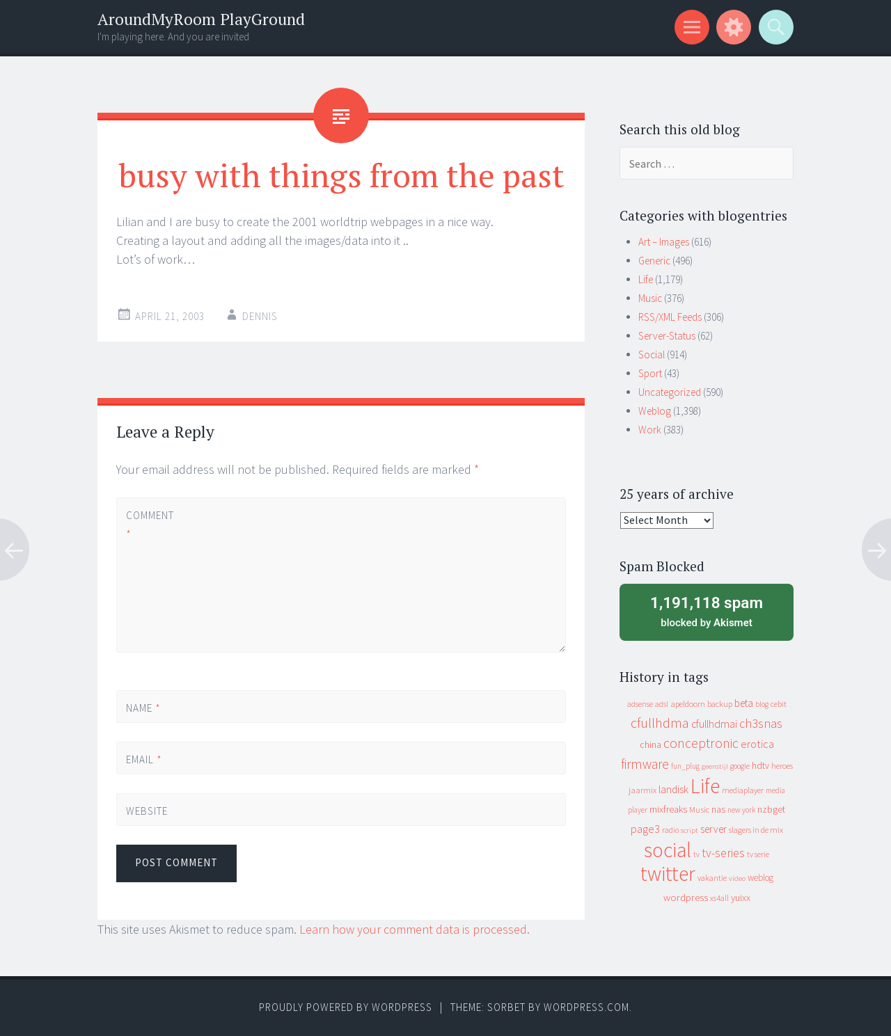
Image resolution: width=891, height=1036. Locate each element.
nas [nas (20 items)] (718, 809)
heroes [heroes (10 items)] (782, 765)
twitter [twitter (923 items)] (667, 873)
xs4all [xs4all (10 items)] (719, 898)
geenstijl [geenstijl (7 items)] (715, 766)
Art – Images (663, 241)
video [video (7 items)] (737, 878)
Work (649, 429)
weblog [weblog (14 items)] (760, 878)
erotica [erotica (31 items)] (757, 744)
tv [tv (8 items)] (696, 854)
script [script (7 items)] (689, 830)
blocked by (706, 611)
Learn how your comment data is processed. (414, 929)
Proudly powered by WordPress (345, 1007)
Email (144, 759)
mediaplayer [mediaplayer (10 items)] (743, 790)
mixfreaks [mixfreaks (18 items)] (668, 809)
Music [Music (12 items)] (699, 809)
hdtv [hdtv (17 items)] (760, 765)
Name (143, 708)
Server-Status (666, 335)
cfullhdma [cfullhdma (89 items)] (660, 722)
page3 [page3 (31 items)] (645, 829)
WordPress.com (586, 1007)
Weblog (654, 410)
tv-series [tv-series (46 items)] (723, 853)
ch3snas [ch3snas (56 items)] (760, 723)
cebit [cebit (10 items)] (779, 704)
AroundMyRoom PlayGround (201, 19)
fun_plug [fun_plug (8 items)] (685, 766)
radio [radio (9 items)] (670, 830)
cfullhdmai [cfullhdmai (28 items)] (714, 724)
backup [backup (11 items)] (719, 704)
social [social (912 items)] (667, 850)
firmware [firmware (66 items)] (645, 764)
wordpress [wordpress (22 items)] (685, 897)
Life (645, 279)
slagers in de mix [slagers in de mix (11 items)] (756, 829)
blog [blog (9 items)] (761, 704)
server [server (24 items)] (713, 829)
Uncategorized (669, 392)
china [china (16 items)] (650, 745)
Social (651, 354)
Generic (654, 260)
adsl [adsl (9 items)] (661, 704)
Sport (650, 373)
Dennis (260, 316)
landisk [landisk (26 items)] (673, 789)
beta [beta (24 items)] (743, 703)
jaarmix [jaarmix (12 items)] (642, 790)
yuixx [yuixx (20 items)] (740, 897)
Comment (149, 525)
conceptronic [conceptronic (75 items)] (701, 743)
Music (650, 298)
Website (147, 811)
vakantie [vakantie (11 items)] (712, 877)
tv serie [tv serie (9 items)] (758, 854)
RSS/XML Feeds (670, 317)
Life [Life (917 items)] (705, 786)
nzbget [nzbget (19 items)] (771, 809)
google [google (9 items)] (740, 766)
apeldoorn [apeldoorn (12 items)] (687, 704)
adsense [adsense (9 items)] (640, 704)
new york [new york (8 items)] (741, 810)
